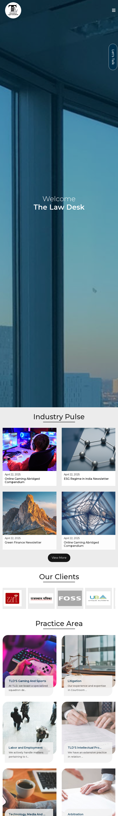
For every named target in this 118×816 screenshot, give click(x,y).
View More (59, 538)
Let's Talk (113, 57)
